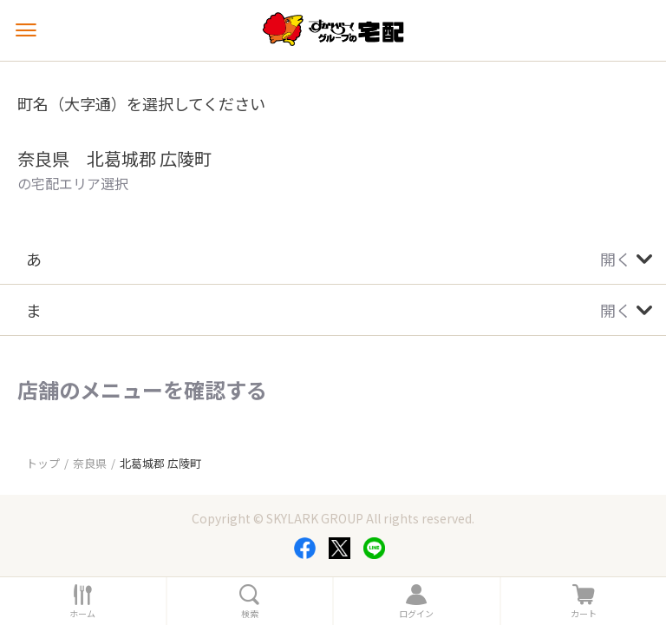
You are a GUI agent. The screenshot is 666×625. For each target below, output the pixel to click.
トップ (43, 463)
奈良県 (90, 463)
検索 (249, 613)
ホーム (82, 613)
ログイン (416, 613)
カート (584, 613)
